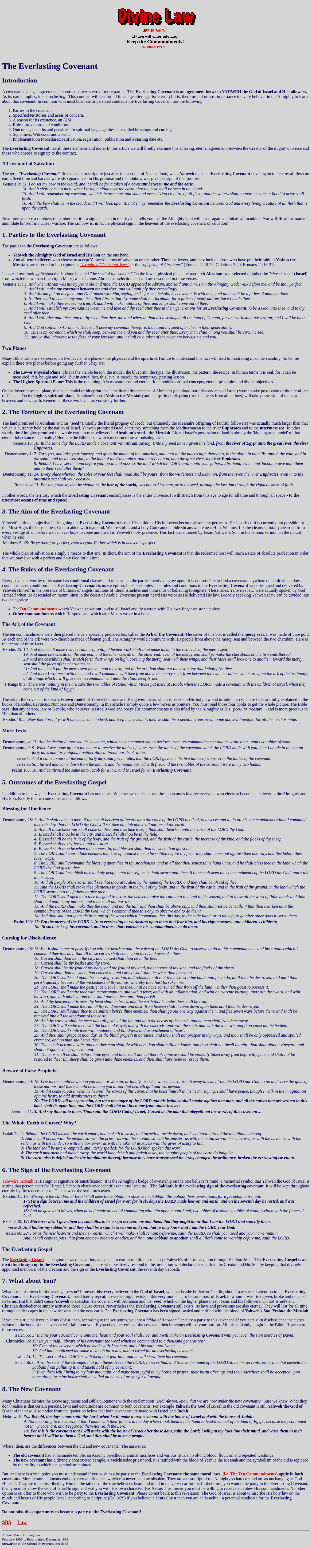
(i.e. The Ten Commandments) (250, 1474)
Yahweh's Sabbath (17, 1181)
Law (22, 1522)
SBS (6, 1522)
